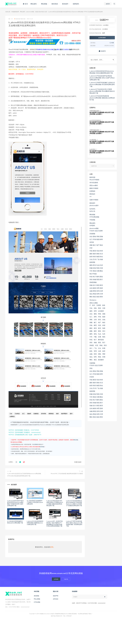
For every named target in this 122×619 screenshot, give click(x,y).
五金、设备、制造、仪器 (97, 308)
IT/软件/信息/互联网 (96, 231)
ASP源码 (92, 225)
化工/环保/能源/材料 (96, 239)
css (90, 196)
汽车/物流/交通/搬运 (96, 271)
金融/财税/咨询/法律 (96, 291)
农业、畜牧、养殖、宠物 (97, 314)
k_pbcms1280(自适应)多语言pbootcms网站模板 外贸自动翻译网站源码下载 (101, 72)
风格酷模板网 (15, 11)
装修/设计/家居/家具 (96, 285)
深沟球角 (43, 413)
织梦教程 (92, 191)
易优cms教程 (93, 185)
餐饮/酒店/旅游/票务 (96, 296)
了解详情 (66, 579)
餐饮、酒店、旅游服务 (96, 359)
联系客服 (42, 446)
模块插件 (92, 203)
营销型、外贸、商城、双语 (98, 345)
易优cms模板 (93, 303)
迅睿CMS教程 (93, 200)
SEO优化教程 (93, 182)
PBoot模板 (37, 599)
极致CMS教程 (93, 188)
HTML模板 (37, 602)
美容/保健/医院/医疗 (96, 279)
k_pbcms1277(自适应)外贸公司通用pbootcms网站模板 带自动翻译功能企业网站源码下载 (102, 91)
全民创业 (55, 599)
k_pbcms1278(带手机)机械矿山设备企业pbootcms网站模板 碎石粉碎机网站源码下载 (102, 84)
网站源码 (22, 11)
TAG (64, 616)
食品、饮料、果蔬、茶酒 (97, 357)
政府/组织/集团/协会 (96, 256)
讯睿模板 (92, 363)
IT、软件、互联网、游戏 (97, 305)
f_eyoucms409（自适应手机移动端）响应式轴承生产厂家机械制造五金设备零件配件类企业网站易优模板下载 (54, 523)
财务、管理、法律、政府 (97, 351)
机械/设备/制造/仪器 (41, 11)
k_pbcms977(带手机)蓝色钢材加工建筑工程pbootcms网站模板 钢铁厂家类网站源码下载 (74, 523)
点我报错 (35, 444)
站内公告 (92, 211)
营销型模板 (93, 282)
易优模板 (36, 596)
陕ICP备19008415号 (56, 616)
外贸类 (91, 377)
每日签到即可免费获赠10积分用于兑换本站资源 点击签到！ (101, 113)
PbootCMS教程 (94, 179)
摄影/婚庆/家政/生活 (96, 253)
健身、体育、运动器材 (96, 311)
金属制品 (12, 416)
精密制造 (51, 413)
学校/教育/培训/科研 (96, 251)
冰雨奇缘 (92, 111)
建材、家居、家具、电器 (97, 328)
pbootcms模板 (30, 11)
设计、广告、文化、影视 (97, 348)
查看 (112, 42)
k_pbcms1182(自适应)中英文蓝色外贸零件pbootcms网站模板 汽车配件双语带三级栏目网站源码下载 (15, 503)
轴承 (70, 49)
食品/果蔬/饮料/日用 (96, 294)
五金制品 (17, 413)
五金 (55, 49)
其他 (90, 368)
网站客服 (75, 440)
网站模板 (92, 214)
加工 (23, 413)
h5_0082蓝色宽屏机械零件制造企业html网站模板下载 (15, 522)
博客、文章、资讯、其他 (97, 319)
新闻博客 (92, 262)
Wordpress (92, 300)
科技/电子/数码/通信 (96, 276)
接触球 (29, 413)
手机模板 (92, 220)
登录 (51, 547)
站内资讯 (92, 209)
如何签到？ (37, 35)
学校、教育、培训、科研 (97, 325)
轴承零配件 (64, 413)
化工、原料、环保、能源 (97, 317)
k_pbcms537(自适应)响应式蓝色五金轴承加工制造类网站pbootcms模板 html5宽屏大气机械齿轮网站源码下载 (74, 503)
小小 (11, 19)
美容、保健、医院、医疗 (97, 342)
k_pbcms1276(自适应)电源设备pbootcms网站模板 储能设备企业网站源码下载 (102, 98)
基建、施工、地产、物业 (97, 322)
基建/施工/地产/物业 (96, 245)
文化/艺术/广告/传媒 (96, 259)
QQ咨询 (102, 51)
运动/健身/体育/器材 (96, 288)
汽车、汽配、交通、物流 (97, 337)
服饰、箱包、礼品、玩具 (97, 334)
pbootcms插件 (94, 205)
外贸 (90, 248)
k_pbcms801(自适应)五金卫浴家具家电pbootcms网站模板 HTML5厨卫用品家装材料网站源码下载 (24, 475)
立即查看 (56, 579)
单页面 (91, 242)
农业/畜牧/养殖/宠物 (96, 236)
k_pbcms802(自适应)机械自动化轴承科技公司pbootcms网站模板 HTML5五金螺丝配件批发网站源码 (43, 424)
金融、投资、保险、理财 (97, 354)
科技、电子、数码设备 (96, 339)
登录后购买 (102, 37)
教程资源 (92, 177)
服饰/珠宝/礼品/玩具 (96, 265)
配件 (61, 49)
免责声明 (55, 596)
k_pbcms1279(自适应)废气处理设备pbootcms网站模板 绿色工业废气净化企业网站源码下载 (102, 78)
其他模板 (92, 233)
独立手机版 (93, 274)
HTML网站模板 (94, 217)
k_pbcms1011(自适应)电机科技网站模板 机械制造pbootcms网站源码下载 (35, 522)
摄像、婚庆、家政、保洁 (97, 331)
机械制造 (36, 413)
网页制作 (92, 194)
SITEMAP (69, 616)
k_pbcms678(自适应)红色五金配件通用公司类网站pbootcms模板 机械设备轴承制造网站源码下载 (54, 503)
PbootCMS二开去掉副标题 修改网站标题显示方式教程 (67, 473)
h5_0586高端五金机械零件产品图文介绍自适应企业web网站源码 (35, 502)
